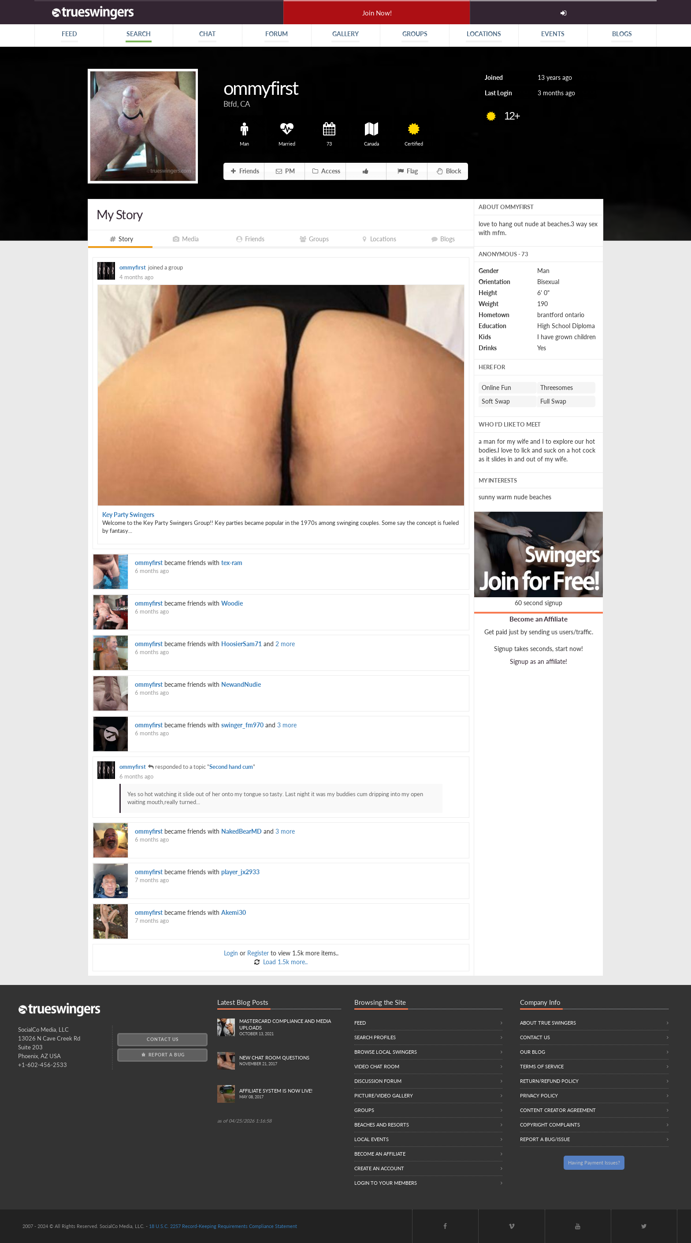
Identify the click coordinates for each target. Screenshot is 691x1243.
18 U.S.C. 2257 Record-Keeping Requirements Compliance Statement (223, 1226)
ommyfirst (132, 267)
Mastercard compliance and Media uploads (290, 1027)
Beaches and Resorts (381, 1124)
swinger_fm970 (242, 725)
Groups (364, 1110)
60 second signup (538, 603)
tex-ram (231, 562)
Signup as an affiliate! (538, 661)
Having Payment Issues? (594, 1162)
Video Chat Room (376, 1066)
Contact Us (162, 1039)
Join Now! (377, 13)
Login (231, 953)
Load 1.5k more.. (284, 962)
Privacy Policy (539, 1095)
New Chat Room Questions (290, 1061)
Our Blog (532, 1052)
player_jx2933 (240, 872)
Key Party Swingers (128, 514)
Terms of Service (542, 1066)
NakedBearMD (241, 831)
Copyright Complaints (550, 1124)
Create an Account (379, 1168)
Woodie (232, 603)
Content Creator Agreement (558, 1110)
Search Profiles (375, 1037)
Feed (360, 1023)
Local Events (371, 1139)
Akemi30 (233, 912)
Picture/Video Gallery (383, 1095)
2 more (285, 644)
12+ (512, 116)
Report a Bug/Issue (545, 1139)
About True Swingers (548, 1023)
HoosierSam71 (241, 644)
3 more (287, 725)
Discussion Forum (377, 1081)
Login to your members (385, 1183)
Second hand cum (231, 767)
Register (258, 953)
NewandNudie (241, 684)
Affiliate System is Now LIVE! (290, 1094)
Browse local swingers (385, 1052)
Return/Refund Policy (549, 1081)
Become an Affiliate (538, 619)
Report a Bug (162, 1054)
